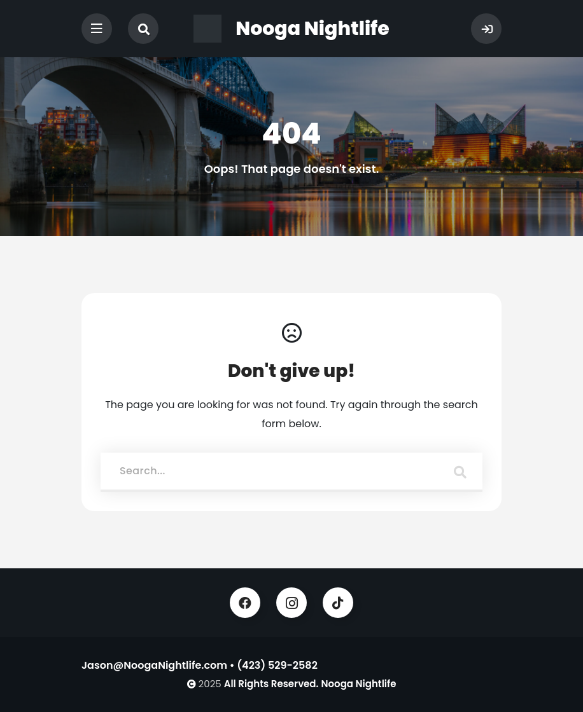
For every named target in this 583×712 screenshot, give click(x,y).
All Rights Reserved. (271, 683)
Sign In (486, 28)
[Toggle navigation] (96, 28)
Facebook (245, 602)
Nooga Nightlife (358, 683)
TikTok (338, 602)
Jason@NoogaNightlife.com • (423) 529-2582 (199, 665)
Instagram (291, 602)
